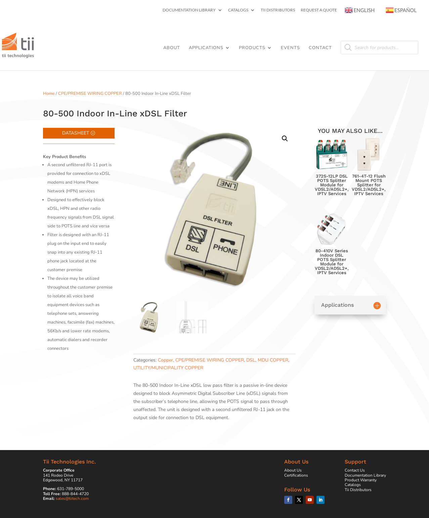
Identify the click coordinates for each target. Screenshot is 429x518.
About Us (293, 470)
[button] (285, 139)
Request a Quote (319, 10)
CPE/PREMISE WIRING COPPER (90, 93)
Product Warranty (361, 480)
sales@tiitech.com (72, 498)
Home (49, 93)
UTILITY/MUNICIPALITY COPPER (168, 368)
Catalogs (238, 10)
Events (290, 48)
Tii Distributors (278, 10)
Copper (165, 360)
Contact (320, 48)
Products (252, 48)
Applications (206, 48)
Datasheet (75, 133)
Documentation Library (189, 10)
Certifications (296, 475)
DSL (250, 360)
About (171, 48)
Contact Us (355, 470)
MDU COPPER (273, 360)
